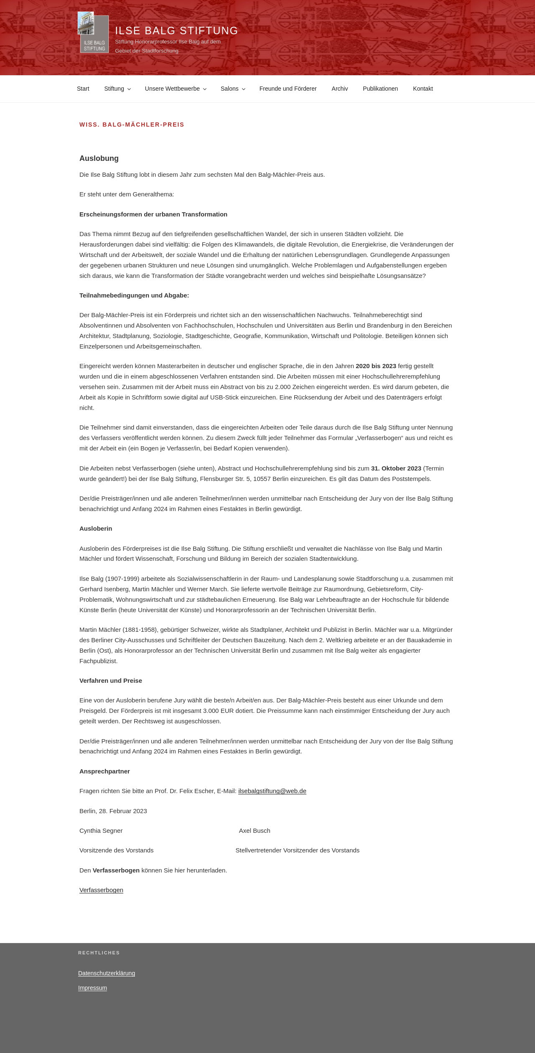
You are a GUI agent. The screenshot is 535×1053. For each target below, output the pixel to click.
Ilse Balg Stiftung (177, 30)
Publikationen (380, 88)
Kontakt (423, 88)
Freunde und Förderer (288, 88)
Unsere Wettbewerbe (176, 88)
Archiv (340, 88)
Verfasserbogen (101, 889)
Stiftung (118, 88)
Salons (234, 88)
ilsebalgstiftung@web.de (272, 790)
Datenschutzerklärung (106, 973)
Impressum (92, 987)
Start (83, 88)
